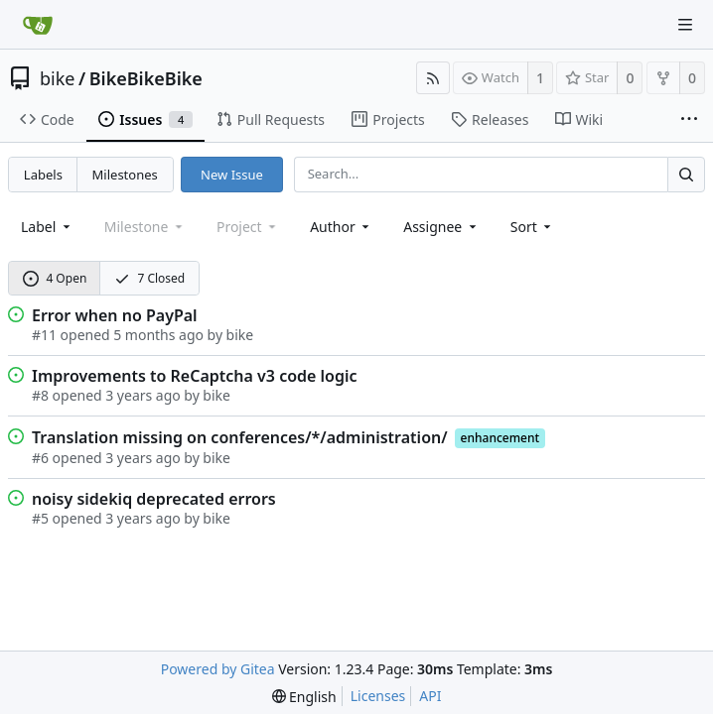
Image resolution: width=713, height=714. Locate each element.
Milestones (125, 174)
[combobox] (47, 226)
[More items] (689, 120)
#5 (40, 518)
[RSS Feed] (433, 77)
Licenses (378, 695)
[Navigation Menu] (685, 25)
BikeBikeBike (146, 78)
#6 (40, 457)
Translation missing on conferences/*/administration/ (240, 437)
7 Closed (150, 278)
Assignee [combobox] (441, 226)
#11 (44, 334)
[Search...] (686, 174)
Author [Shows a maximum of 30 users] (341, 226)
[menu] (533, 226)
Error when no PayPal (115, 315)
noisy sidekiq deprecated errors (154, 499)
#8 (40, 395)
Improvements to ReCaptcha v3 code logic (194, 376)
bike (57, 78)
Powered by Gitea (218, 668)
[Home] (38, 25)
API (430, 695)
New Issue (232, 174)
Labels (43, 174)
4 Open (55, 278)
